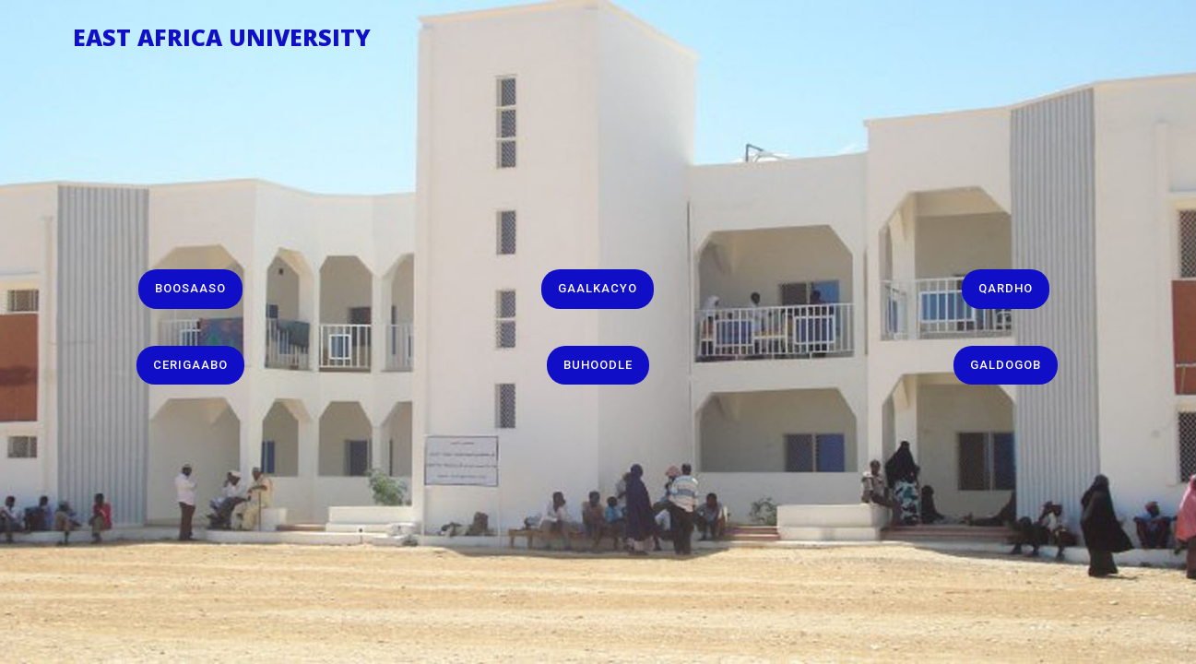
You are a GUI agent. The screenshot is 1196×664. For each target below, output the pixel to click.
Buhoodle (598, 365)
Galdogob (1005, 365)
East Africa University (222, 33)
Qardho (1005, 288)
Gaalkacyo (597, 288)
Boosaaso (190, 288)
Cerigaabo (190, 365)
